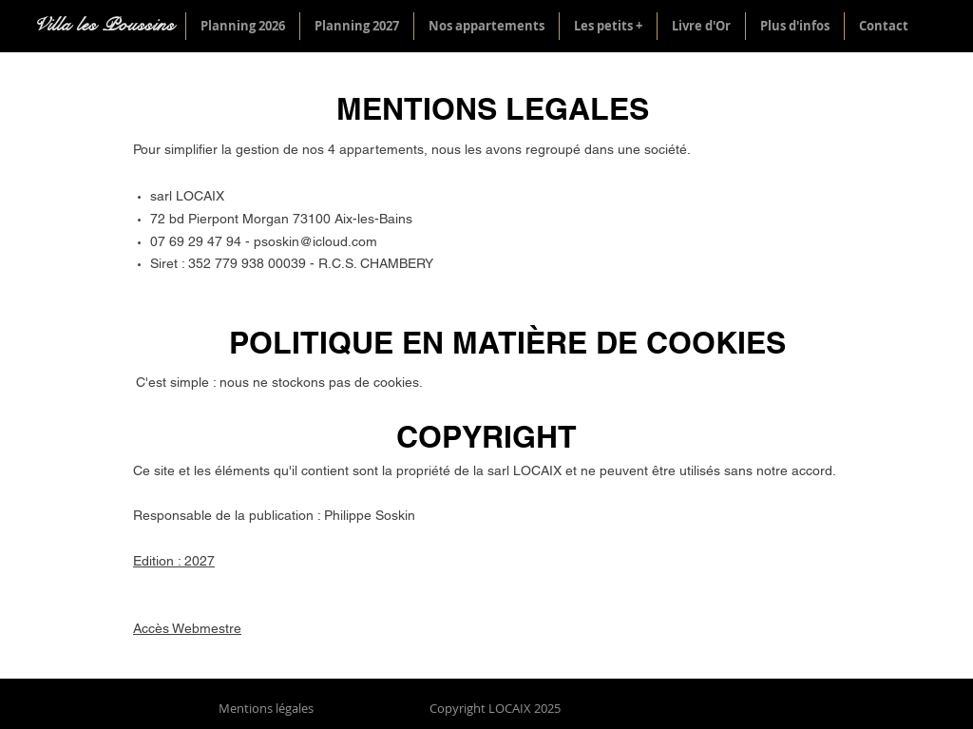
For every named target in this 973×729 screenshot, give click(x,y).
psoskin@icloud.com (315, 241)
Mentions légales (266, 708)
